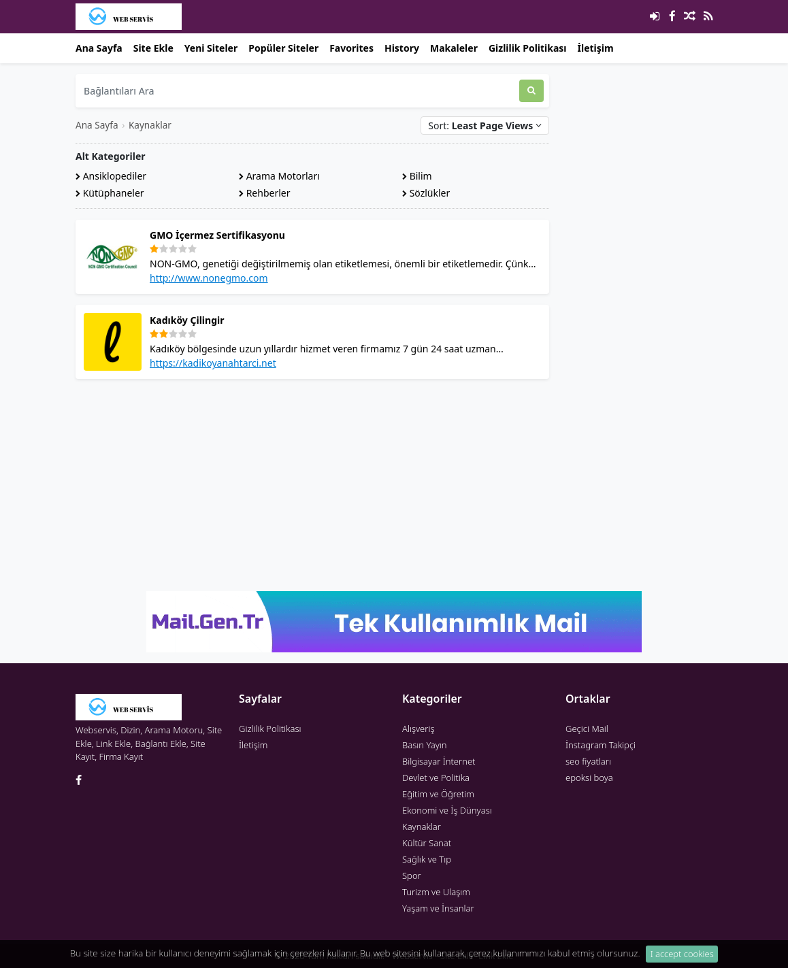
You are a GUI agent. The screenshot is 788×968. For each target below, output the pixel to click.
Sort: (485, 125)
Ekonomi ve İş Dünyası (447, 810)
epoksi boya (589, 777)
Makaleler (454, 47)
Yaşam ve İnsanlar (438, 908)
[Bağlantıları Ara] (297, 91)
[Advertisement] (312, 485)
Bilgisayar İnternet (438, 761)
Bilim (417, 175)
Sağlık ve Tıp (426, 859)
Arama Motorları (279, 175)
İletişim (596, 47)
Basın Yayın (424, 745)
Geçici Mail (586, 728)
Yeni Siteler (210, 47)
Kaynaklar (150, 124)
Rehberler (264, 192)
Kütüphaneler (110, 192)
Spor (411, 875)
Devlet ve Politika (436, 777)
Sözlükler (426, 192)
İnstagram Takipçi (600, 745)
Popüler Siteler (283, 47)
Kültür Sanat (426, 843)
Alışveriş (418, 728)
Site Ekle (153, 47)
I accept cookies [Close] (682, 958)
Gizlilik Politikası (528, 47)
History (401, 47)
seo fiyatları (588, 761)
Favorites (351, 47)
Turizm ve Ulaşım (436, 892)
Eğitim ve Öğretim (438, 794)
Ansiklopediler (111, 175)
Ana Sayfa (99, 47)
